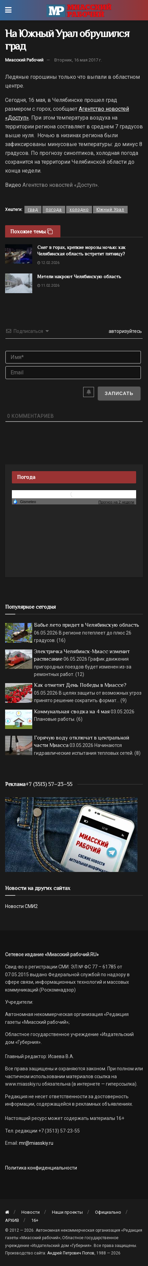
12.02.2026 (48, 263)
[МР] (71, 834)
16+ (34, 1220)
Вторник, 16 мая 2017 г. (78, 60)
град (33, 209)
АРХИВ (12, 1220)
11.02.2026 (48, 285)
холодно (79, 209)
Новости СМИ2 (21, 906)
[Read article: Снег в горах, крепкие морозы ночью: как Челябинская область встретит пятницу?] (18, 254)
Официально (108, 1212)
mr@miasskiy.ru (35, 1143)
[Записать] (119, 393)
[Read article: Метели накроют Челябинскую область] (18, 283)
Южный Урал (110, 209)
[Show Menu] (8, 10)
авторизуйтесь (125, 331)
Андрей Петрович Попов (70, 1253)
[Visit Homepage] (79, 10)
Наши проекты (67, 1212)
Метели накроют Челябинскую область (79, 276)
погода (54, 209)
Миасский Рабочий (24, 60)
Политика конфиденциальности (41, 1168)
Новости (30, 1212)
